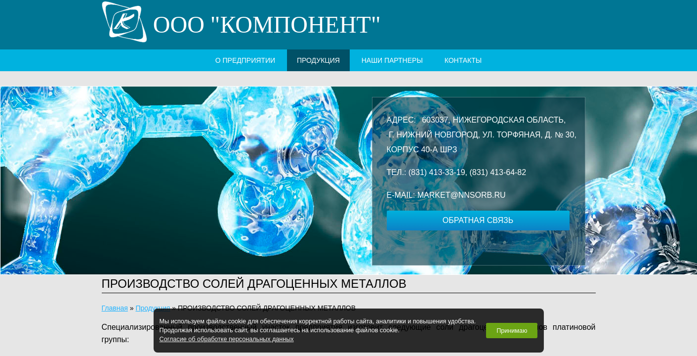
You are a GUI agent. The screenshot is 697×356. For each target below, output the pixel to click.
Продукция (318, 60)
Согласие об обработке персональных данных (227, 339)
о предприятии (245, 60)
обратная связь (478, 220)
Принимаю (511, 330)
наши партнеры (392, 60)
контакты (463, 60)
